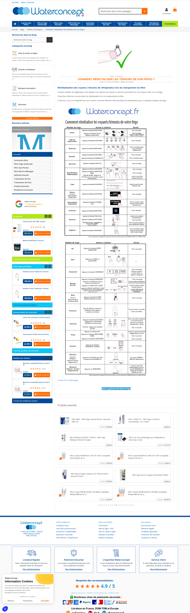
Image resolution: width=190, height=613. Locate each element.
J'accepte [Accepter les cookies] (45, 601)
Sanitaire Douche (21, 175)
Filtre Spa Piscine (21, 168)
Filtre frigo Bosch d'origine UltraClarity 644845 (152, 475)
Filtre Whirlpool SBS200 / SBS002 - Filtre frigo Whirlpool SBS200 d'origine (89, 438)
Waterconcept (30, 201)
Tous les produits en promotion (26, 259)
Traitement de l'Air (22, 179)
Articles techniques (113, 82)
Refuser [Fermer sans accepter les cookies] (11, 601)
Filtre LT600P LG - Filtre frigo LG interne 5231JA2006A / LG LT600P (146, 420)
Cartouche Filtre (21, 160)
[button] (5, 609)
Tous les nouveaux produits (25, 305)
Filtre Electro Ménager (23, 171)
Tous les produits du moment (26, 351)
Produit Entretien (21, 186)
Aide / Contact (27, 2)
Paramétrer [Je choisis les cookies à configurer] (27, 601)
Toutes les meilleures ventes (25, 401)
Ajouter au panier (42, 233)
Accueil (15, 2)
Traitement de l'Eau (22, 182)
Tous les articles (32, 118)
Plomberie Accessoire (23, 190)
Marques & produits (127, 82)
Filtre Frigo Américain (23, 164)
